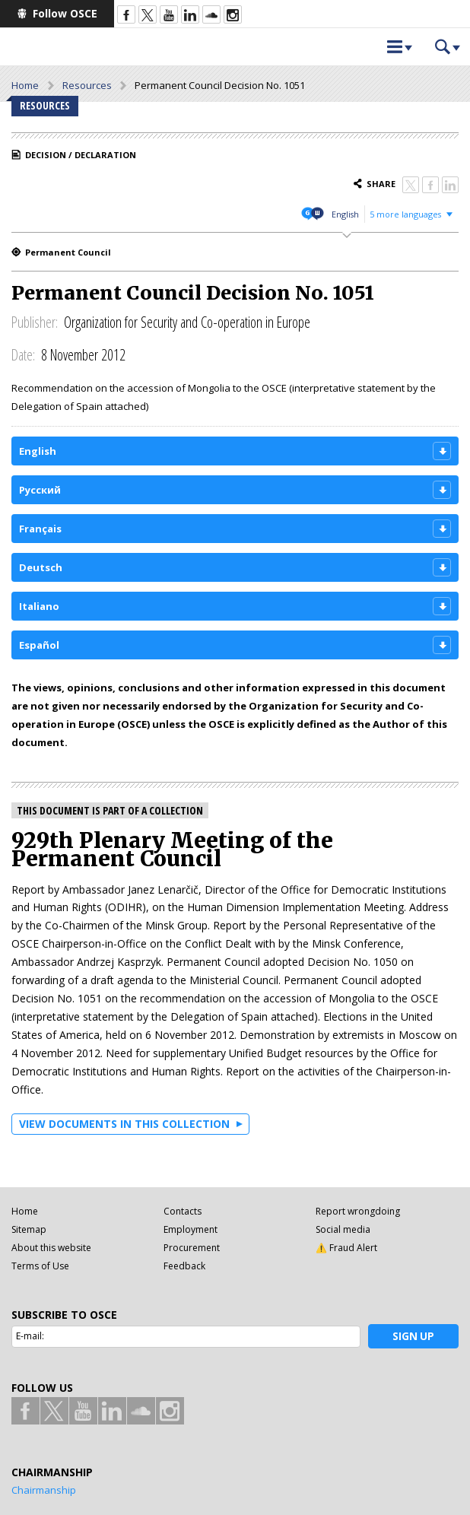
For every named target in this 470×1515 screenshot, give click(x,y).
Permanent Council (68, 252)
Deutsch (40, 567)
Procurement (192, 1247)
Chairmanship (43, 1490)
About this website (51, 1247)
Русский (40, 490)
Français (40, 528)
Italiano (39, 606)
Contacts (183, 1211)
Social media (343, 1229)
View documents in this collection (124, 1123)
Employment (191, 1229)
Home (25, 85)
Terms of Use (40, 1265)
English (345, 214)
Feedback (184, 1265)
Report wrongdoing (358, 1211)
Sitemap (28, 1229)
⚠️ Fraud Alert (346, 1247)
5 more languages (405, 214)
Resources (87, 85)
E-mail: (30, 1335)
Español (39, 645)
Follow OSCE (65, 13)
